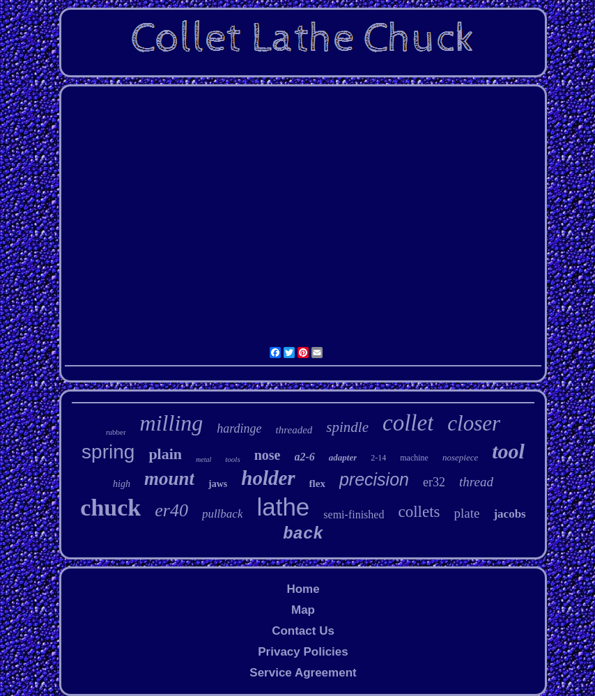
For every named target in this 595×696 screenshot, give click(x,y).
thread (476, 481)
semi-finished (353, 514)
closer (473, 423)
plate (466, 513)
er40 (171, 510)
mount (169, 478)
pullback (222, 513)
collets (419, 511)
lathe (282, 506)
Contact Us (303, 630)
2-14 (378, 458)
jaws (217, 484)
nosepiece (460, 457)
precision (374, 479)
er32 (434, 482)
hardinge (239, 428)
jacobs (509, 513)
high (121, 484)
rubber (116, 432)
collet (407, 422)
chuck (110, 507)
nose (267, 455)
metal (203, 459)
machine (414, 458)
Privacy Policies (303, 651)
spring (108, 452)
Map (303, 610)
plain (165, 454)
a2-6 (305, 457)
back (303, 534)
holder (268, 478)
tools (232, 459)
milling (171, 422)
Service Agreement (302, 672)
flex (317, 483)
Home (302, 589)
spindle (347, 427)
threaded (294, 429)
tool (508, 451)
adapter (343, 457)
